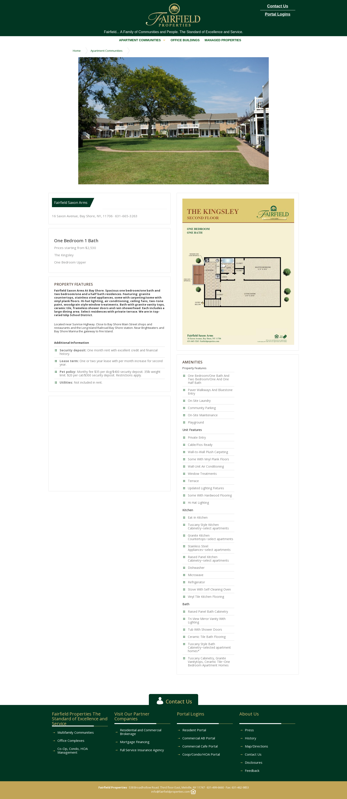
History (250, 738)
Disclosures (253, 762)
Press (249, 730)
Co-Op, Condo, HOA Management (72, 750)
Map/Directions (256, 746)
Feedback (252, 770)
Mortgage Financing (134, 742)
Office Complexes (70, 740)
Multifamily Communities (75, 732)
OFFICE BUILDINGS (185, 40)
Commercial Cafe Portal (200, 746)
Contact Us (253, 754)
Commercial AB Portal (198, 738)
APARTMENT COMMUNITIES (142, 40)
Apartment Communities (107, 51)
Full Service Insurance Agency (142, 750)
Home (77, 51)
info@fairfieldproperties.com (170, 792)
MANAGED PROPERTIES (223, 40)
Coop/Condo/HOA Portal (201, 754)
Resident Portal (194, 730)
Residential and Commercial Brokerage (140, 732)
